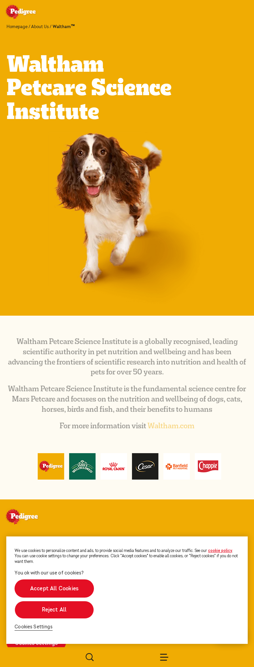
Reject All (54, 609)
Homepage (17, 26)
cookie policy (220, 550)
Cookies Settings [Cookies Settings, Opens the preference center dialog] (34, 627)
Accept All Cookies (54, 588)
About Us (40, 26)
